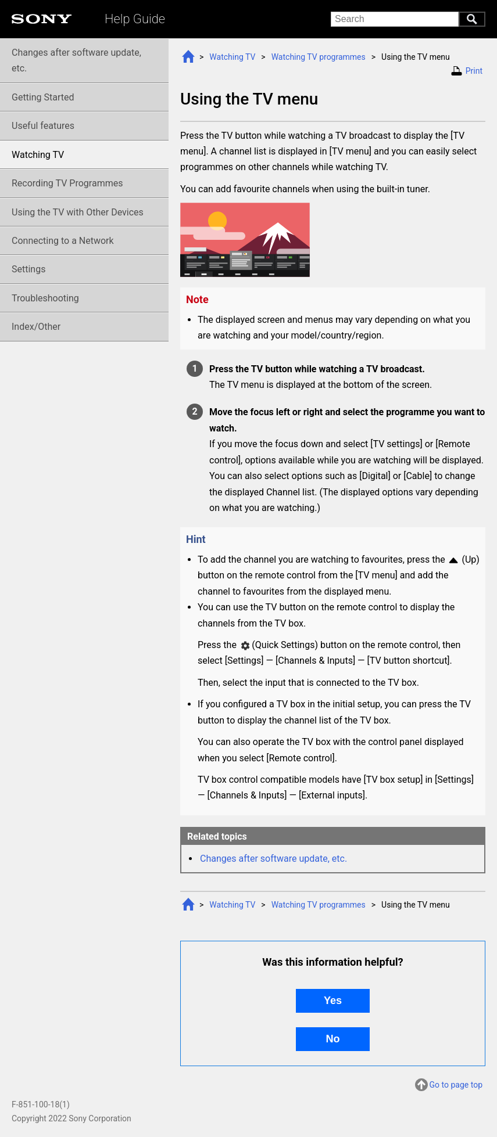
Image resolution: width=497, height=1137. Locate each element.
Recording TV (67, 183)
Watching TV (232, 57)
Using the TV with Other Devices (78, 212)
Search (472, 19)
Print (474, 70)
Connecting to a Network (63, 240)
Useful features (43, 125)
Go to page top (456, 1086)
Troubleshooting (45, 298)
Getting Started (43, 97)
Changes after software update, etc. (273, 858)
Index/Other (36, 326)
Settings (28, 269)
